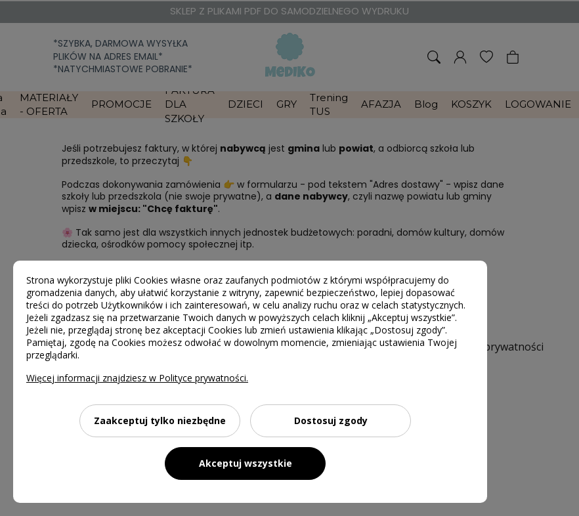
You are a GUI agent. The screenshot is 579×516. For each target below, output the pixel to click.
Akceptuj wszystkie (245, 463)
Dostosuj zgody (331, 420)
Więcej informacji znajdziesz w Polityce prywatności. (137, 378)
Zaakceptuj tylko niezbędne (160, 420)
